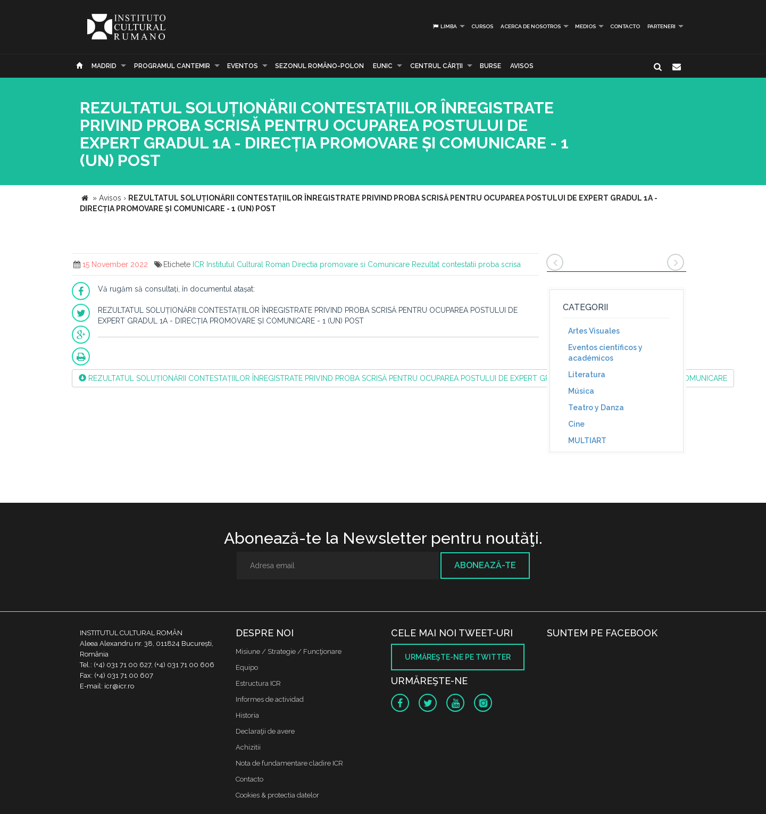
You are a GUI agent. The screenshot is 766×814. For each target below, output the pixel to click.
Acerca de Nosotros (531, 26)
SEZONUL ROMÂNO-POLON (319, 66)
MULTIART (587, 440)
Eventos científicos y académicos (605, 352)
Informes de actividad (270, 699)
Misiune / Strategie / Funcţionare (289, 651)
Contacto (625, 26)
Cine (576, 424)
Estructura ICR (258, 683)
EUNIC (383, 66)
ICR (198, 264)
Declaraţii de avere (265, 731)
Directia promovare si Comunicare (351, 264)
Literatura (586, 374)
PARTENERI (661, 26)
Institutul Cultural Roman (248, 264)
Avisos (522, 66)
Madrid (103, 66)
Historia (247, 715)
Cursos (482, 26)
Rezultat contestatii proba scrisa (466, 264)
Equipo (247, 667)
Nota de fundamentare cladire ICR (289, 763)
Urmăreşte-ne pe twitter (458, 657)
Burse (490, 66)
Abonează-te (485, 565)
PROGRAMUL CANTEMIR (172, 66)
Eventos (242, 66)
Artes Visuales (594, 331)
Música (581, 391)
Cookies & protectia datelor (277, 795)
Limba (444, 26)
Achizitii (248, 747)
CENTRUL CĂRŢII (436, 66)
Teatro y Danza (596, 407)
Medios (585, 26)
